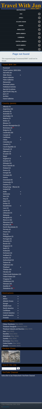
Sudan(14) (6, 251)
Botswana (6, 341)
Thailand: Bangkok (9, 326)
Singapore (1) (7, 246)
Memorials (7, 82)
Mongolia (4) (7, 217)
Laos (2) (6, 208)
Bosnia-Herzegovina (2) (11, 125)
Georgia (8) (7, 173)
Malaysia (6, 215)
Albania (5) (7, 107)
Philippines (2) (8, 236)
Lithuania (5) (7, 213)
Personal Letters (9, 84)
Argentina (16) (8, 109)
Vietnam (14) (7, 284)
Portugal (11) (7, 239)
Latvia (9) (6, 210)
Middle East (21, 29)
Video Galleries (8, 80)
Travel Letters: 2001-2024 (12, 70)
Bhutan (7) (6, 123)
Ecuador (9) (7, 154)
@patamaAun (6, 406)
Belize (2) (6, 121)
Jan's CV (6, 94)
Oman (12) (6, 232)
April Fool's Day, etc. (10, 91)
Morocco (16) (7, 220)
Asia (21, 14)
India (5, 192)
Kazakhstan (7, 206)
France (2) (6, 170)
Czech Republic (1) (9, 147)
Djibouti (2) (7, 151)
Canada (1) (6, 135)
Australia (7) (7, 114)
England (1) (7, 158)
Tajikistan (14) (8, 265)
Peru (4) (5, 234)
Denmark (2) (7, 149)
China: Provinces (9, 324)
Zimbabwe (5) (9, 288)
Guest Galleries (8, 99)
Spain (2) (6, 248)
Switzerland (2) (8, 260)
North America (21, 33)
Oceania (20, 49)
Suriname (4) (7, 253)
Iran (4, 331)
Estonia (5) (7, 161)
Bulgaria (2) (7, 130)
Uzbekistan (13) (8, 281)
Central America (21, 41)
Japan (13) (6, 201)
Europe (21, 25)
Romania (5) (7, 241)
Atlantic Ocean (21, 21)
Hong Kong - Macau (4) (11, 187)
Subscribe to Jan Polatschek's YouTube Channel (18, 376)
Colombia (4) (7, 142)
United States (7, 343)
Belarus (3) (7, 118)
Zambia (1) (7, 286)
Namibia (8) (8, 225)
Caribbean (21, 37)
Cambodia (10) (8, 132)
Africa (21, 17)
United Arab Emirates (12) (12, 274)
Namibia (6, 334)
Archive (5, 96)
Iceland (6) (6, 189)
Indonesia (6, 194)
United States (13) (9, 276)
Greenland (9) (8, 180)
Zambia (5, 338)
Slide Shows (7, 75)
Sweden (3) (7, 258)
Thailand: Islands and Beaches (13, 329)
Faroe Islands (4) (9, 165)
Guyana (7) (7, 184)
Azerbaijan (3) (8, 116)
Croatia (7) (6, 144)
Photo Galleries (8, 77)
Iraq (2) (5, 199)
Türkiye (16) (7, 269)
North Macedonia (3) (10, 227)
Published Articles (9, 87)
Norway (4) (7, 229)
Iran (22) (6, 196)
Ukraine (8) (7, 272)
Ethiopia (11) (7, 163)
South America (21, 45)
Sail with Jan (7, 73)
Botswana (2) (8, 128)
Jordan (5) (6, 203)
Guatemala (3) (8, 182)
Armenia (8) (7, 111)
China (5, 140)
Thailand (6, 267)
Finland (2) (7, 168)
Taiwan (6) (6, 262)
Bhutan (5, 346)
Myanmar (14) (8, 222)
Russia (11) (6, 243)
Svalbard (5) (7, 255)
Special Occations (9, 89)
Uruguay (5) (7, 279)
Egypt (5, 156)
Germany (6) (7, 175)
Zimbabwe (6, 336)
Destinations (21, 10)
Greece (5, 177)
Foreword (6, 68)
